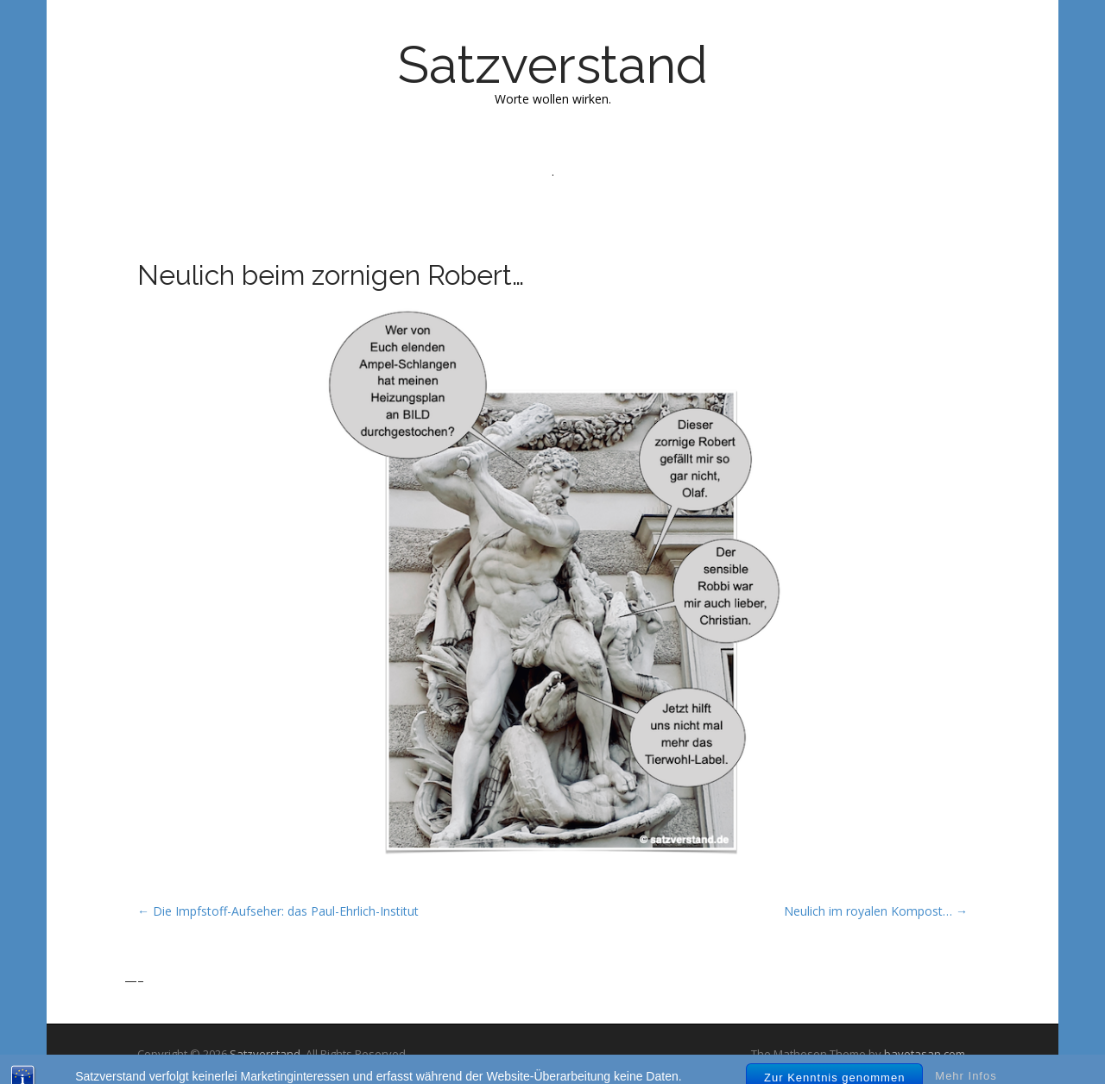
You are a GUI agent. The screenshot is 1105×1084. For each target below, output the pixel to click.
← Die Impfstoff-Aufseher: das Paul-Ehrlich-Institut (278, 911)
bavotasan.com (924, 1054)
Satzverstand (553, 65)
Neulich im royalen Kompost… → (876, 911)
